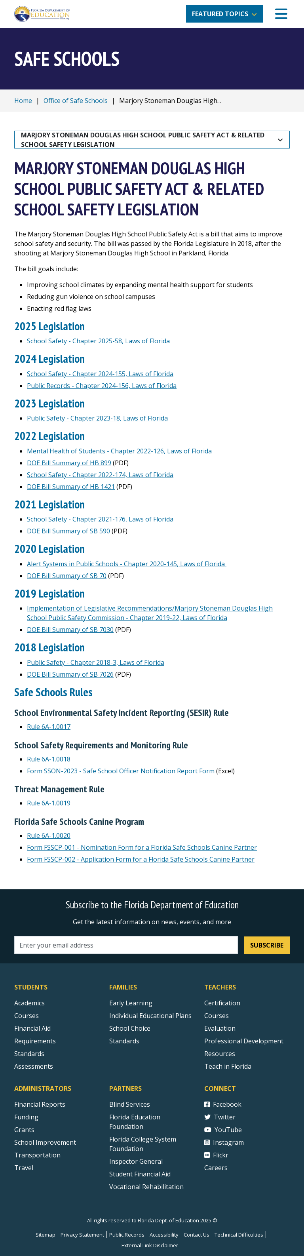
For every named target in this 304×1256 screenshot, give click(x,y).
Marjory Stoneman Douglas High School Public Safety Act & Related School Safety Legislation (143, 139)
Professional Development (243, 1041)
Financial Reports (39, 1104)
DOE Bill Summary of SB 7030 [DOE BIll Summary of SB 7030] (70, 629)
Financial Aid (32, 1028)
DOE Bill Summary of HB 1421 (71, 486)
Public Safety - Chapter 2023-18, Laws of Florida (97, 418)
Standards (124, 1041)
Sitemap (45, 1234)
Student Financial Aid (140, 1174)
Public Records (126, 1234)
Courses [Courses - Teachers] (216, 1015)
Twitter (220, 1117)
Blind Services (129, 1104)
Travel (23, 1167)
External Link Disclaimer (150, 1245)
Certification (222, 1003)
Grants (24, 1129)
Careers (216, 1167)
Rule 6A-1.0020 (48, 835)
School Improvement (45, 1142)
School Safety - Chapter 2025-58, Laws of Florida (98, 341)
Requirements (35, 1041)
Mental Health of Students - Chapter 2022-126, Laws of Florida (119, 451)
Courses (26, 1015)
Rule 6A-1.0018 (48, 759)
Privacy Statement (82, 1234)
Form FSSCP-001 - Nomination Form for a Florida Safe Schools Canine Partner (142, 847)
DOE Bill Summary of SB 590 (68, 531)
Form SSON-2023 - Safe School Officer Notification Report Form (121, 771)
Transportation (37, 1155)
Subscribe (266, 945)
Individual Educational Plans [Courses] (150, 1015)
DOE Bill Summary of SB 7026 (70, 674)
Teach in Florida (227, 1066)
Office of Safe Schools (76, 100)
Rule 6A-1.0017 (48, 726)
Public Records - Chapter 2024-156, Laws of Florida (102, 385)
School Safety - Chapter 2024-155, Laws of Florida (100, 373)
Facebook (222, 1104)
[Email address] (126, 945)
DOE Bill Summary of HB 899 (69, 463)
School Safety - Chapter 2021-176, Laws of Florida (100, 519)
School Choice (129, 1028)
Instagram (224, 1142)
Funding (26, 1117)
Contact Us (196, 1234)
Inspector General (136, 1161)
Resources (219, 1053)
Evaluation (220, 1028)
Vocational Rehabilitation (146, 1186)
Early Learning (130, 1003)
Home (23, 100)
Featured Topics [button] (220, 14)
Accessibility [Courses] (164, 1234)
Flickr (216, 1155)
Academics (29, 1003)
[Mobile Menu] (281, 14)
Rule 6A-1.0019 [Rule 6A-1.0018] (48, 803)
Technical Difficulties (239, 1234)
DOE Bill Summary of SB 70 (66, 575)
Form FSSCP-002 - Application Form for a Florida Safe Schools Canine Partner (141, 859)
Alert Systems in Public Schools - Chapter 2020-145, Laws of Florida (126, 563)
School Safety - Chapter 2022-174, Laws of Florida (100, 474)
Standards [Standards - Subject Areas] (29, 1053)
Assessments (33, 1066)
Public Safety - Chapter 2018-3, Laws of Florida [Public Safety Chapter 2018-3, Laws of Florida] (95, 662)
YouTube (223, 1129)
